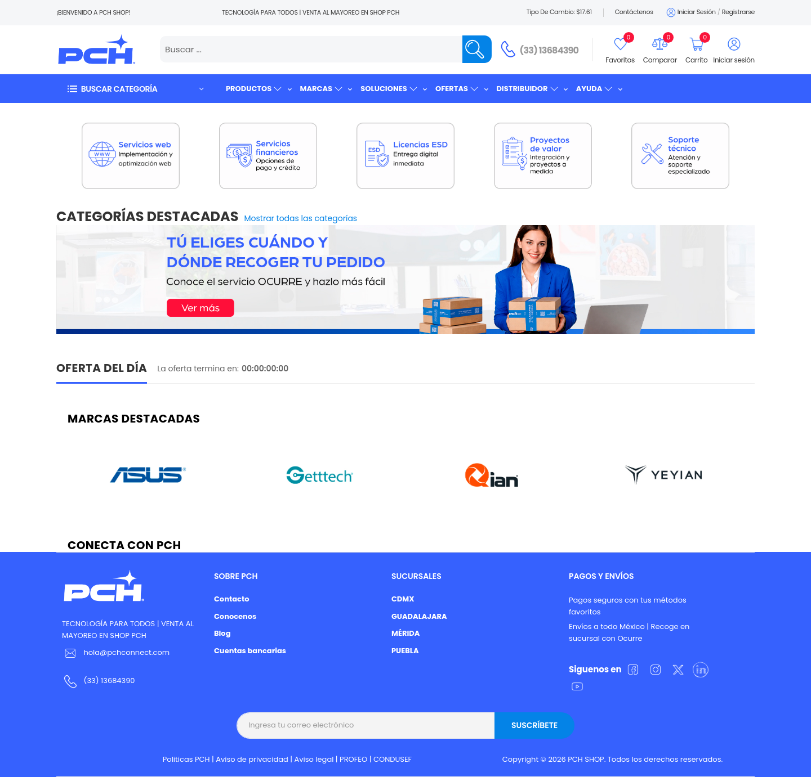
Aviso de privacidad (252, 759)
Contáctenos (634, 11)
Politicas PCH (186, 759)
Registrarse (738, 11)
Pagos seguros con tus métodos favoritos (628, 606)
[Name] (477, 49)
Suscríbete (534, 725)
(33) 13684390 (549, 50)
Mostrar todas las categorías (301, 218)
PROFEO (353, 759)
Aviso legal (314, 759)
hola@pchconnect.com (126, 652)
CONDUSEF (392, 759)
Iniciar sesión (690, 12)
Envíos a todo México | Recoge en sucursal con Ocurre (629, 632)
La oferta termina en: (198, 368)
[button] (135, 88)
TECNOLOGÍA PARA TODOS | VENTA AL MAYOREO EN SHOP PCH (128, 629)
